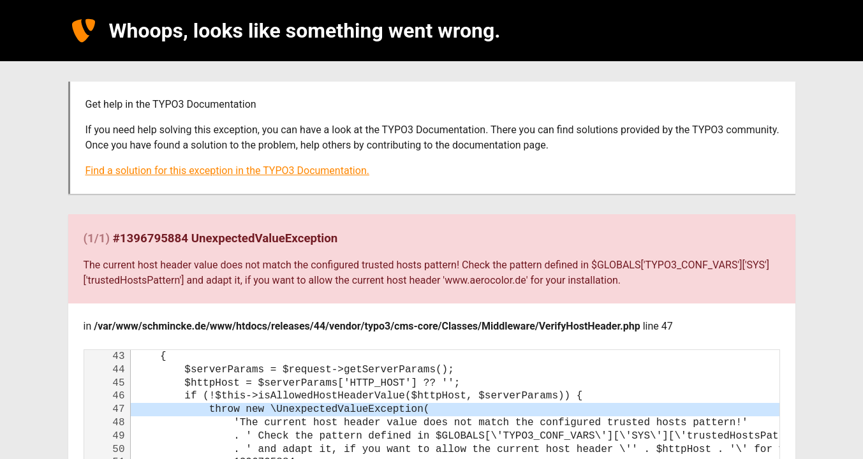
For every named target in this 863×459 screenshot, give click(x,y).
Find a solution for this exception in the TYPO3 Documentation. (227, 170)
